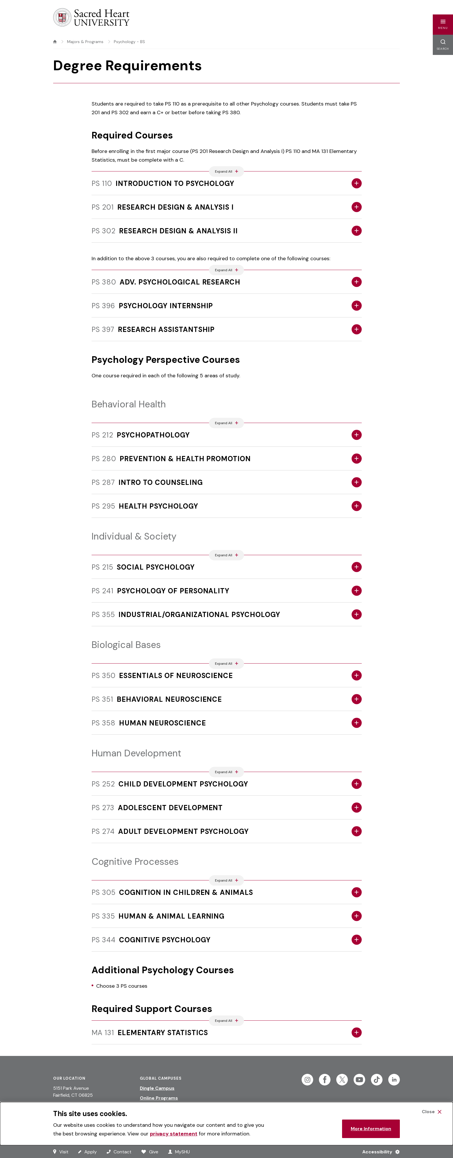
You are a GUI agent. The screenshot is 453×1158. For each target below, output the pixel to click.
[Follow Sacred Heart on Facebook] (325, 1080)
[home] (55, 41)
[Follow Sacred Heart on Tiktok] (377, 1080)
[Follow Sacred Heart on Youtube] (359, 1080)
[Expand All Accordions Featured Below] (226, 171)
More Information (371, 1129)
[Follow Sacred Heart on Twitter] (342, 1080)
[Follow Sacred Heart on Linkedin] (394, 1080)
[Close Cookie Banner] (431, 1111)
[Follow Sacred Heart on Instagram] (307, 1080)
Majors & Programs (85, 41)
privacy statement (173, 1133)
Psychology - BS (129, 41)
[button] (443, 24)
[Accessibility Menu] (378, 1151)
